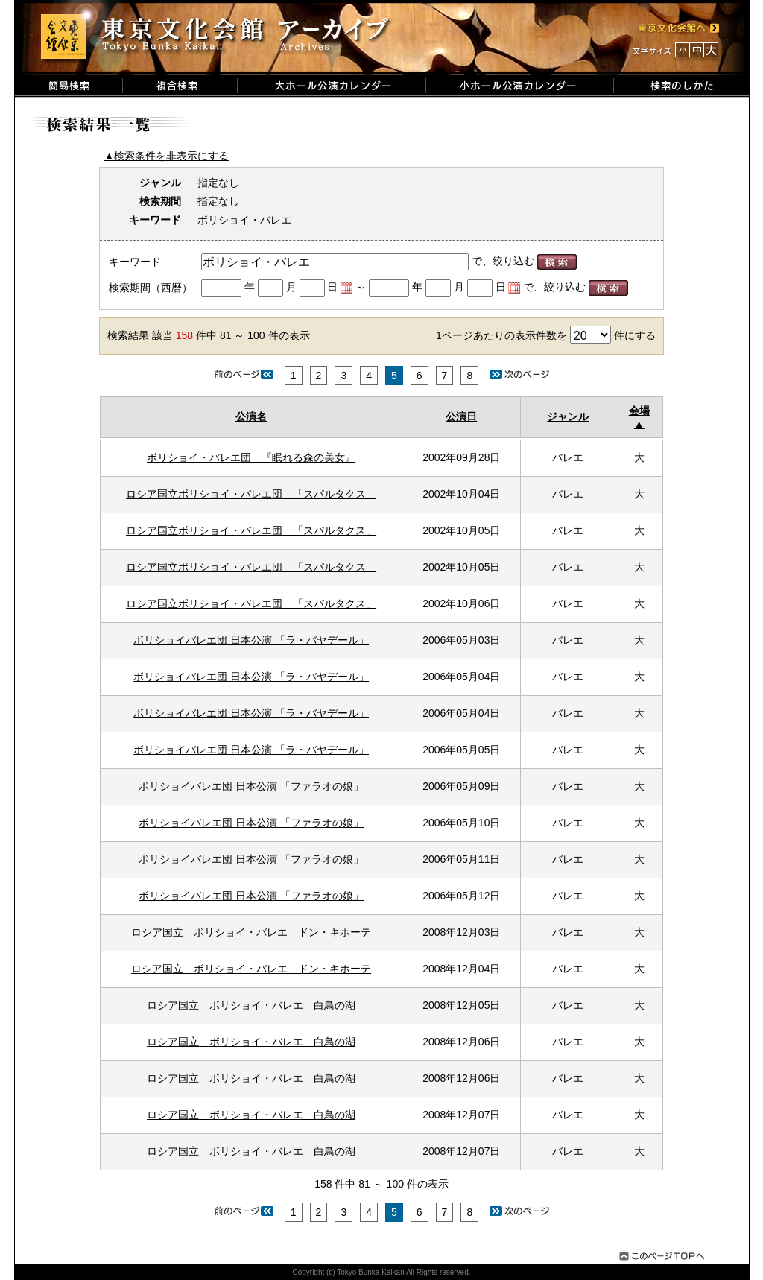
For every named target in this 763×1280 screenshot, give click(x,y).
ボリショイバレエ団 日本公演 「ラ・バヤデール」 (251, 640)
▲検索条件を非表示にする (166, 156)
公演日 (461, 416)
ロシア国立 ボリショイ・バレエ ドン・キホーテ (251, 932)
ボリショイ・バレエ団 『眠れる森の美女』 (251, 457)
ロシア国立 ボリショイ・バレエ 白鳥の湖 (251, 1005)
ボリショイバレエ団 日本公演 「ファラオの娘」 (251, 786)
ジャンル (568, 416)
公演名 (251, 416)
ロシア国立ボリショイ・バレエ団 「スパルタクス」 (251, 494)
